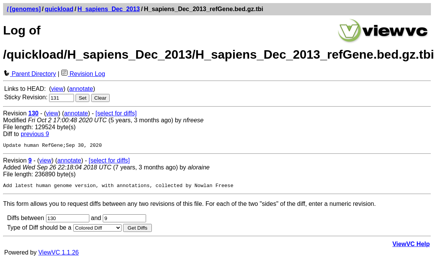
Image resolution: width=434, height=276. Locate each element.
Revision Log (83, 74)
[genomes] (25, 9)
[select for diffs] (115, 113)
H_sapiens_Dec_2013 (108, 9)
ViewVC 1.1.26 (58, 254)
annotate (81, 88)
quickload (59, 9)
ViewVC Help (411, 246)
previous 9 (35, 134)
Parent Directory (29, 74)
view (57, 88)
